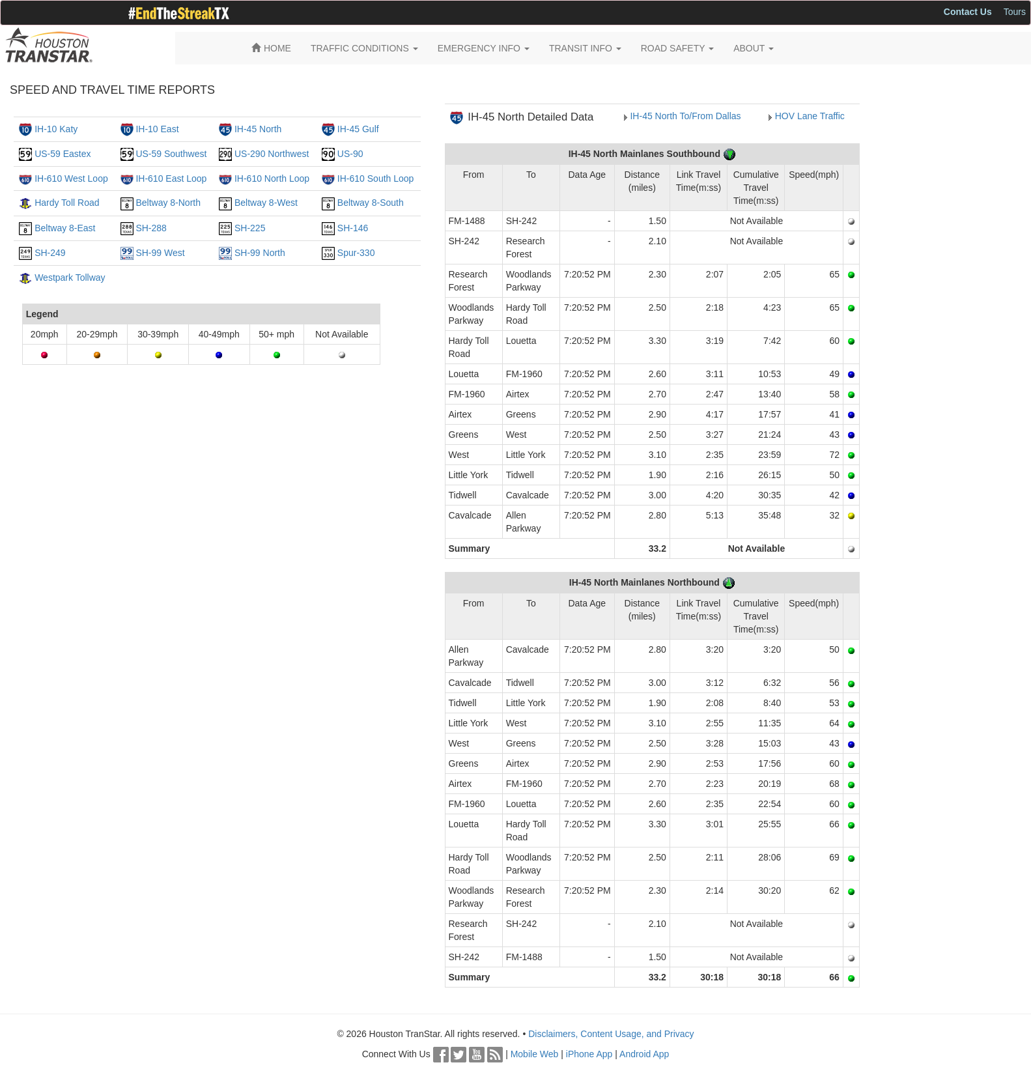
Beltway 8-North (168, 202)
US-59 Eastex (63, 154)
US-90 (350, 154)
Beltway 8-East (65, 228)
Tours (1015, 12)
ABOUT (753, 48)
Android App (644, 1054)
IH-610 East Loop (170, 178)
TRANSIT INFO (585, 48)
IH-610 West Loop (71, 178)
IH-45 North (257, 129)
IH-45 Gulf (358, 129)
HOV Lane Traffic (810, 116)
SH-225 (249, 228)
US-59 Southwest (170, 154)
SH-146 (352, 228)
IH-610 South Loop (375, 178)
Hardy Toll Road (67, 202)
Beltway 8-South (370, 202)
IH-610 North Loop (271, 178)
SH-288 (150, 228)
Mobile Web (535, 1054)
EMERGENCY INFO (484, 48)
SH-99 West (159, 253)
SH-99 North (259, 253)
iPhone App (589, 1054)
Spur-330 (356, 253)
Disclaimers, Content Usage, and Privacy (611, 1034)
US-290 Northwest (271, 154)
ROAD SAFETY (677, 48)
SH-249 (50, 253)
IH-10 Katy (56, 129)
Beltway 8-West (266, 202)
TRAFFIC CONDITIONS (364, 48)
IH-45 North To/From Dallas (685, 116)
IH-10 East (156, 129)
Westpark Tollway (70, 277)
